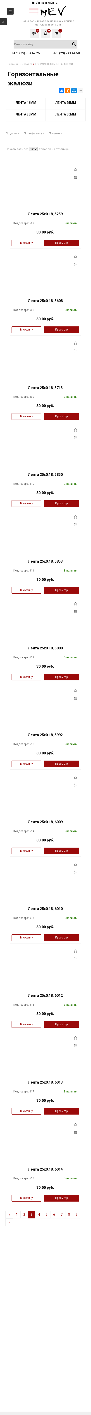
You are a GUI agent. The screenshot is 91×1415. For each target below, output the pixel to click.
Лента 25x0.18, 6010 (45, 909)
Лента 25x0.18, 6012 (45, 995)
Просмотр (61, 242)
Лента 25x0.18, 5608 (45, 301)
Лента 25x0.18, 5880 (45, 648)
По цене (55, 133)
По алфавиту (34, 133)
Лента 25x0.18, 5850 (45, 474)
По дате (12, 133)
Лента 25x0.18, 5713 (45, 388)
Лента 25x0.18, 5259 (45, 214)
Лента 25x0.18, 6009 (45, 822)
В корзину (26, 242)
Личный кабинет (45, 2)
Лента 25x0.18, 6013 (45, 1082)
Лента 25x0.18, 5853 (45, 561)
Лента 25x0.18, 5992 (45, 735)
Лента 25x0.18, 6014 (45, 1169)
